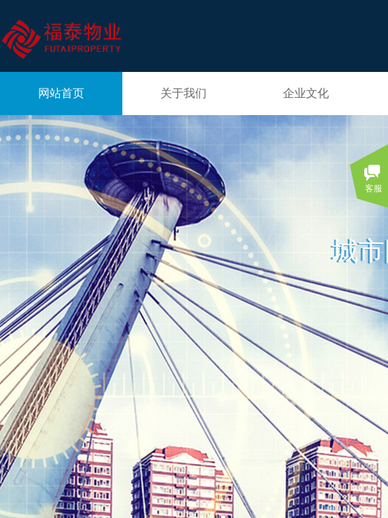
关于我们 (184, 93)
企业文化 (306, 93)
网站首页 (61, 93)
